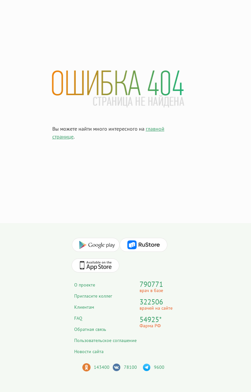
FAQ (78, 318)
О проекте (84, 285)
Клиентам (84, 307)
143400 (101, 367)
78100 (130, 367)
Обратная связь (90, 329)
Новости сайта (89, 351)
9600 (159, 367)
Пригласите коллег (93, 296)
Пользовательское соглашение (105, 340)
